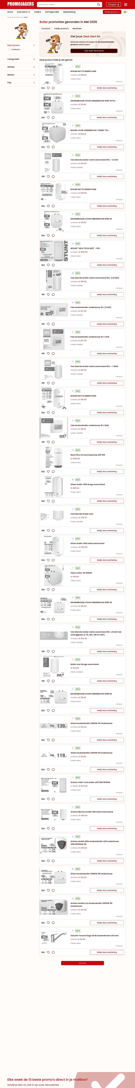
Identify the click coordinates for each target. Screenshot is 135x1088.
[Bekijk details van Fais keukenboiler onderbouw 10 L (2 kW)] (54, 309)
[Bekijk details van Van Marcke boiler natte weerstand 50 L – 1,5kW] (54, 368)
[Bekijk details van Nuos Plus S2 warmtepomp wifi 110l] (54, 457)
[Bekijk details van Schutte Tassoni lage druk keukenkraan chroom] (54, 938)
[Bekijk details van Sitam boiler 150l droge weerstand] (54, 486)
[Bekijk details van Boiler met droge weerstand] (54, 666)
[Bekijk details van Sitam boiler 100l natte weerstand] (54, 545)
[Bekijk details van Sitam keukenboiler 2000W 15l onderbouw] (54, 725)
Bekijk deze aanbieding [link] (107, 88)
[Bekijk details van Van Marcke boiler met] (54, 516)
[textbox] (67, 4)
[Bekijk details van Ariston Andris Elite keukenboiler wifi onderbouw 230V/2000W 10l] (54, 845)
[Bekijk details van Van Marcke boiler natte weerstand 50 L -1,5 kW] (54, 162)
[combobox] (69, 4)
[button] (125, 12)
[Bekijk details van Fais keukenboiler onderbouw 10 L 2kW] (54, 427)
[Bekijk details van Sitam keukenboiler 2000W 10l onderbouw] (54, 755)
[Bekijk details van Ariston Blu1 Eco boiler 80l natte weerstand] (54, 814)
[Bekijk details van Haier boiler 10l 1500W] (54, 575)
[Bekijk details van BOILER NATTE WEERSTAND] (54, 73)
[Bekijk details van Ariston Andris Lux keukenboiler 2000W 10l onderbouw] (54, 907)
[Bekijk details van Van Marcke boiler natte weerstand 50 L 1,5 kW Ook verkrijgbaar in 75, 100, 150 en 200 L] (54, 636)
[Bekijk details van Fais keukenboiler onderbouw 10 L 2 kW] (54, 339)
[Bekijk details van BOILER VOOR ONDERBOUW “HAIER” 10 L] (54, 132)
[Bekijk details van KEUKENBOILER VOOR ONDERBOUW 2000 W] (54, 221)
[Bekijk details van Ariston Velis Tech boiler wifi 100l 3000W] (54, 784)
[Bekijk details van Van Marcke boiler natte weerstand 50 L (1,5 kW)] (54, 280)
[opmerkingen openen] (53, 88)
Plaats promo (112, 12)
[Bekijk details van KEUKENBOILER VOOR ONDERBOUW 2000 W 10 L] (54, 103)
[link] (9, 17)
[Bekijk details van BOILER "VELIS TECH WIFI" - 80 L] (54, 250)
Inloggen (112, 4)
